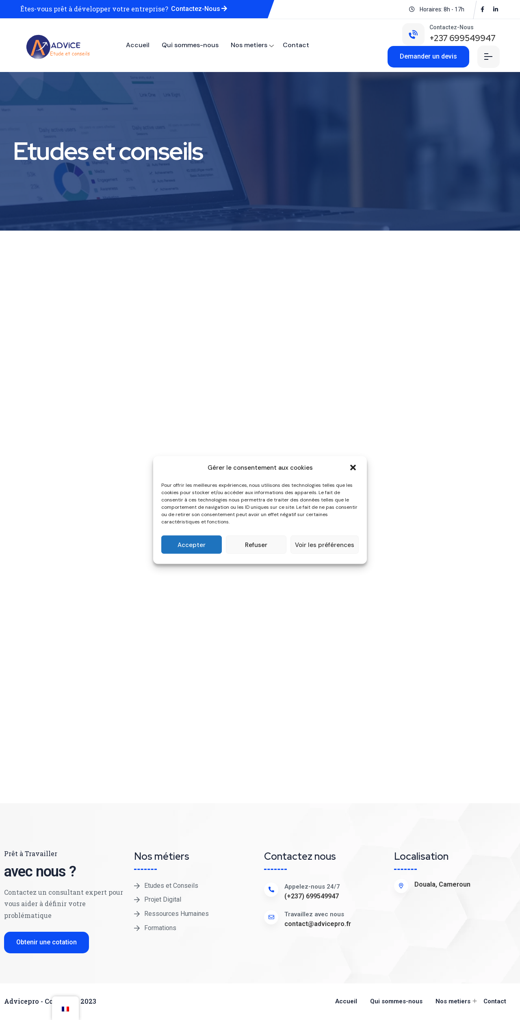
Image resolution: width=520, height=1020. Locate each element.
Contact (296, 45)
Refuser (256, 545)
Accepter (192, 545)
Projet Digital (162, 899)
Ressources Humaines (176, 914)
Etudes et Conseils (171, 885)
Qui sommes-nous (190, 45)
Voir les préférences (324, 545)
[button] (354, 468)
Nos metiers (249, 45)
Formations (160, 928)
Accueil (138, 45)
